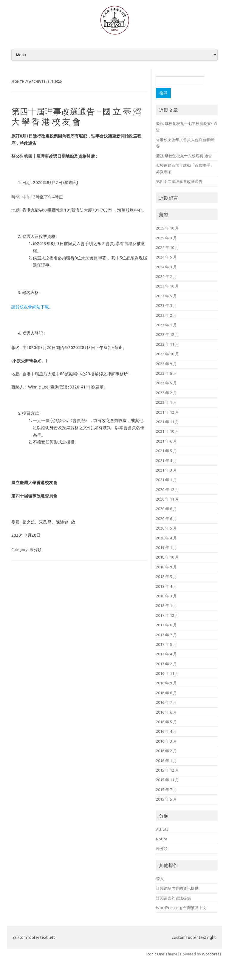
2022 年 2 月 (166, 393)
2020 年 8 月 (166, 509)
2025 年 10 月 (167, 228)
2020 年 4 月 (166, 538)
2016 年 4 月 (166, 731)
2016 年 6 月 (166, 712)
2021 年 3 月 (166, 470)
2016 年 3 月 (166, 741)
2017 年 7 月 (166, 635)
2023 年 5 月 (166, 296)
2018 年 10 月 (167, 557)
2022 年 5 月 (166, 383)
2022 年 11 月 (167, 344)
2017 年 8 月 (166, 625)
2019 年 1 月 (166, 547)
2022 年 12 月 (167, 334)
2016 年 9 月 (166, 683)
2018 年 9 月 (166, 567)
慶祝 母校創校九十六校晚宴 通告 (184, 156)
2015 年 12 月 (167, 770)
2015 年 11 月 (167, 780)
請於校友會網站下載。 (32, 307)
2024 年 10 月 (167, 247)
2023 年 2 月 (166, 315)
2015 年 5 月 (166, 799)
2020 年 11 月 (167, 499)
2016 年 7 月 (166, 702)
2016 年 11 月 (167, 673)
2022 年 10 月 (167, 354)
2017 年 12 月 (167, 615)
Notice (161, 839)
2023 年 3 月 (166, 305)
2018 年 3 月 (166, 596)
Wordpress (211, 954)
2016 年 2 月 (166, 751)
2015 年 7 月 (166, 789)
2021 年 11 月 (167, 422)
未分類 (35, 549)
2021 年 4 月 (166, 460)
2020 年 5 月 (166, 528)
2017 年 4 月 (166, 654)
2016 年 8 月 (166, 693)
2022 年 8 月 (166, 373)
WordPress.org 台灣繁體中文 (181, 908)
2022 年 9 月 (166, 364)
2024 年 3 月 (166, 267)
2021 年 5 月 (166, 451)
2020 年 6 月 (166, 518)
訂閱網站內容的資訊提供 (177, 888)
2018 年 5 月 (166, 576)
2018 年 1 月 (166, 605)
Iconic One (155, 954)
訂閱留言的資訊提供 (173, 898)
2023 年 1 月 (166, 325)
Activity (162, 829)
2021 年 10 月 (167, 431)
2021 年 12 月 (167, 412)
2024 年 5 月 (166, 257)
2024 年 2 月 (166, 276)
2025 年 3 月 (166, 238)
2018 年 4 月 (166, 586)
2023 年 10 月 (167, 286)
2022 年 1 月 (166, 402)
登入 (160, 879)
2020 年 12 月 (167, 489)
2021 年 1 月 (166, 480)
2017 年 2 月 (166, 664)
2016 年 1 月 (166, 760)
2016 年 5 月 (166, 722)
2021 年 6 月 (166, 441)
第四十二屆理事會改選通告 (179, 181)
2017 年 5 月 (166, 644)
